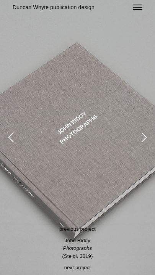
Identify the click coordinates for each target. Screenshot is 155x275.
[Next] (142, 137)
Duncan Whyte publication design (54, 7)
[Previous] (12, 137)
